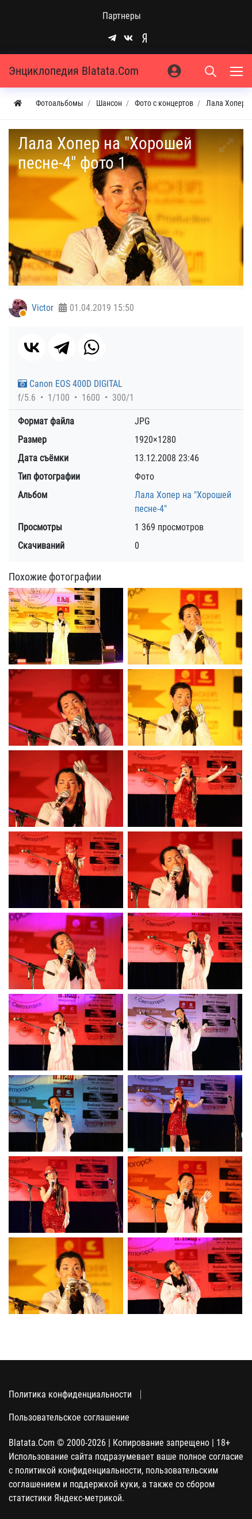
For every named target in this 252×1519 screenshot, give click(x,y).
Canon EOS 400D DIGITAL (70, 383)
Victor (43, 307)
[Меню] (237, 71)
